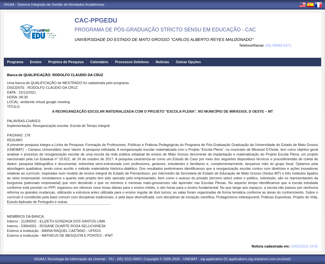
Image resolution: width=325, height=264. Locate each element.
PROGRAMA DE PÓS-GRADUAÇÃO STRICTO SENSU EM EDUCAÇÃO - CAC (165, 29)
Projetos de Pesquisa (65, 62)
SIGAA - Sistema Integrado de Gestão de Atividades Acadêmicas (54, 4)
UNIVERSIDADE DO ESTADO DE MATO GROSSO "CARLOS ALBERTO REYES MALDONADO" (164, 39)
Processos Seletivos (132, 62)
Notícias (162, 62)
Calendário (99, 62)
